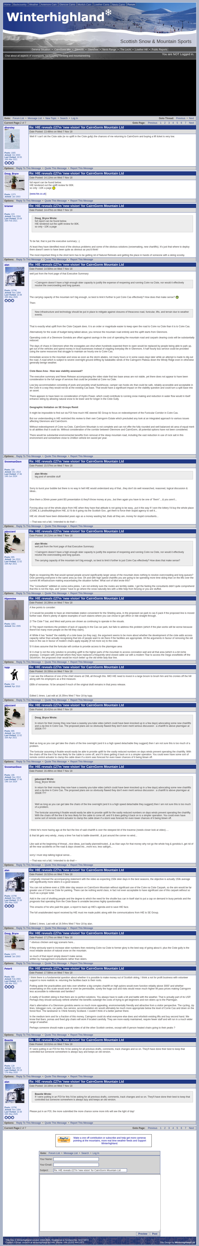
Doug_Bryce (12, 173)
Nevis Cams (119, 4)
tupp (7, 667)
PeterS (8, 968)
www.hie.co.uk (38, 193)
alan (7, 265)
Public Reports (159, 49)
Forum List (18, 118)
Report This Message (81, 168)
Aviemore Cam (49, 4)
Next (191, 118)
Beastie (9, 1040)
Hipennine (10, 598)
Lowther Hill (141, 49)
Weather (34, 4)
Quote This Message (56, 168)
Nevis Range (109, 49)
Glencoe (79, 49)
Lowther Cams (102, 4)
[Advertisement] (99, 88)
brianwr (9, 206)
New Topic (51, 118)
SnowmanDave (13, 461)
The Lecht (125, 49)
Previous (180, 118)
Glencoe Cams (67, 4)
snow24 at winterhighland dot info (38, 1242)
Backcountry (20, 4)
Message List (35, 118)
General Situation (41, 49)
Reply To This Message (28, 168)
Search (64, 118)
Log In (74, 118)
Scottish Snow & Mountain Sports (155, 41)
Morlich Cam (85, 4)
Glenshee (93, 49)
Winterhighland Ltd (185, 1242)
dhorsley (10, 127)
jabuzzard (10, 531)
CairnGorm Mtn (62, 49)
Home (7, 4)
